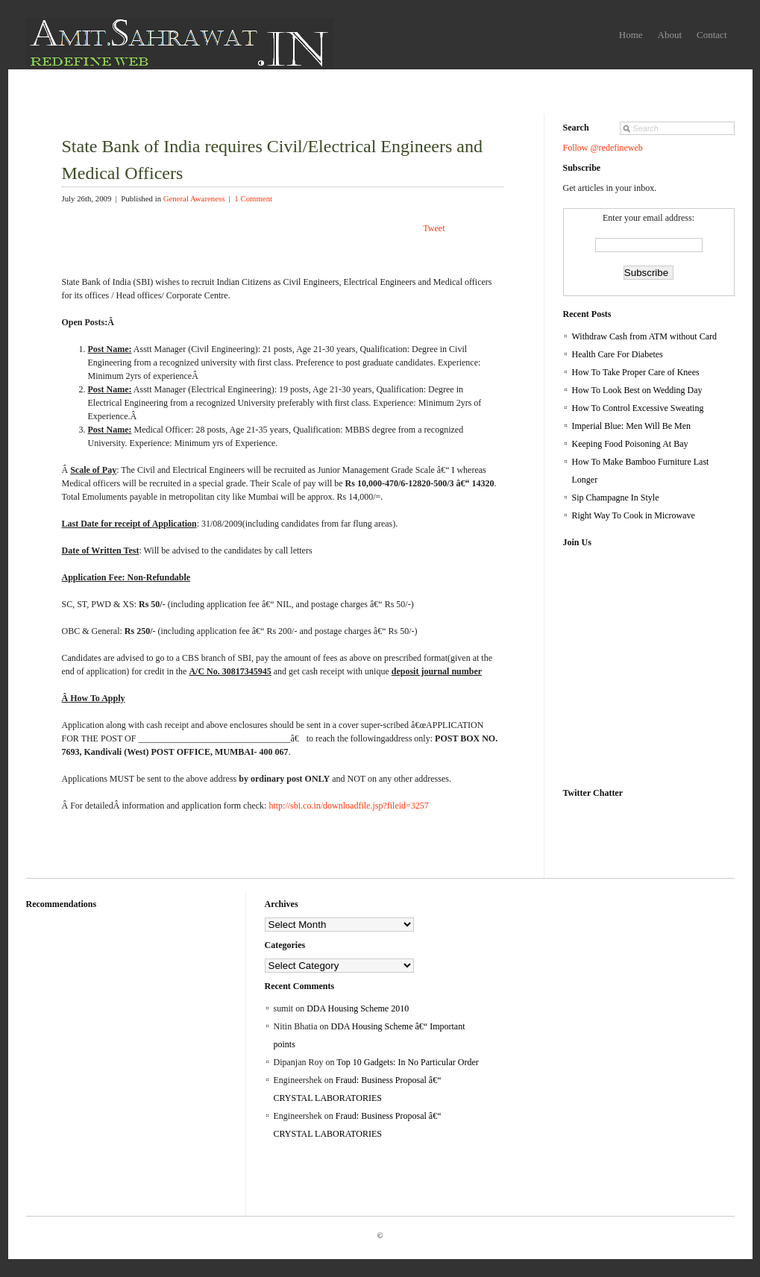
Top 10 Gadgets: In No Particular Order (407, 1062)
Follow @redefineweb (603, 147)
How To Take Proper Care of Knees (636, 372)
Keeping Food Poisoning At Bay (630, 444)
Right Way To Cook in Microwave (633, 515)
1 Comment (253, 198)
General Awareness (194, 198)
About (670, 34)
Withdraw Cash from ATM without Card (644, 336)
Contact (711, 34)
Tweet (434, 228)
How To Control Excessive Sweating (638, 408)
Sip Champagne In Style (615, 497)
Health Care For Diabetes (617, 354)
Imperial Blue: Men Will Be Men (631, 426)
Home (631, 34)
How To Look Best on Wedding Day (637, 390)
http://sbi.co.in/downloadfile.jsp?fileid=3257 (348, 805)
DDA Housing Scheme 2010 (358, 1008)
